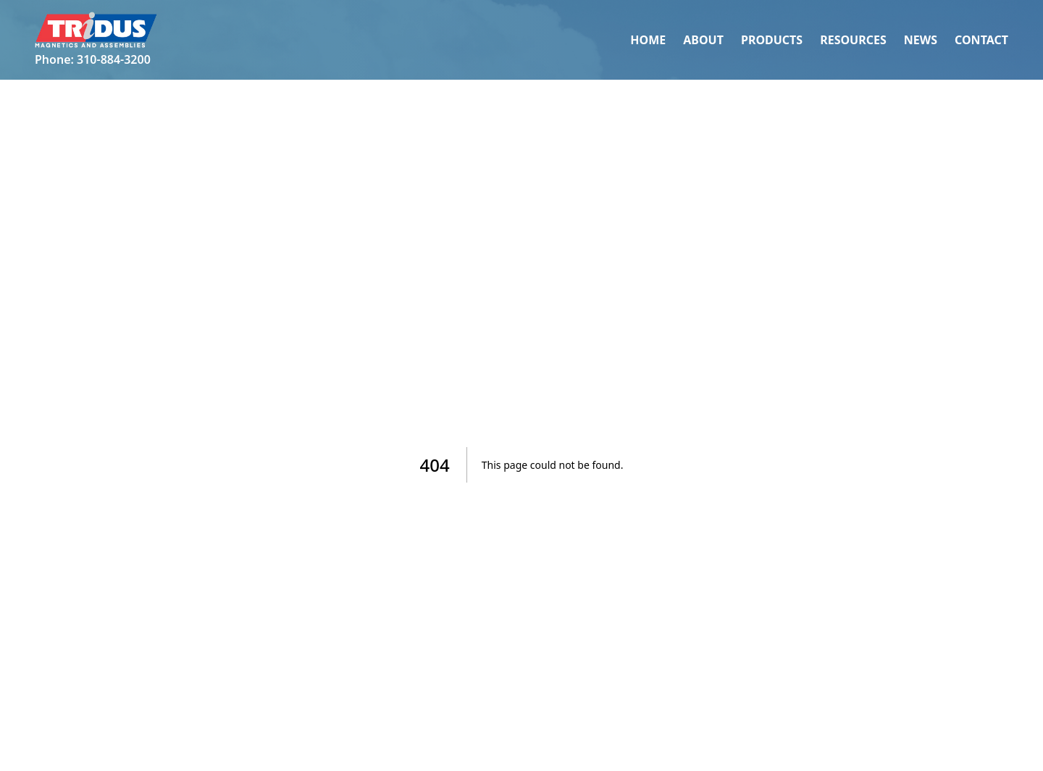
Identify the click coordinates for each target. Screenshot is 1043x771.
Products (772, 40)
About (703, 40)
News (920, 40)
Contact (981, 40)
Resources (853, 40)
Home (648, 40)
